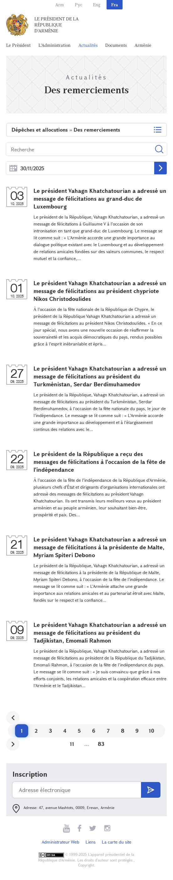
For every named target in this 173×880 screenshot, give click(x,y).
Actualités (87, 45)
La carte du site (116, 842)
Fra (114, 5)
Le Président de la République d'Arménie (56, 25)
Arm (59, 5)
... (13, 168)
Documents (116, 45)
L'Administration (55, 45)
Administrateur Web (60, 842)
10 (151, 730)
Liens (91, 842)
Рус (78, 5)
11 (72, 744)
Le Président (18, 45)
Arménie (142, 45)
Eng (96, 5)
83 (101, 744)
